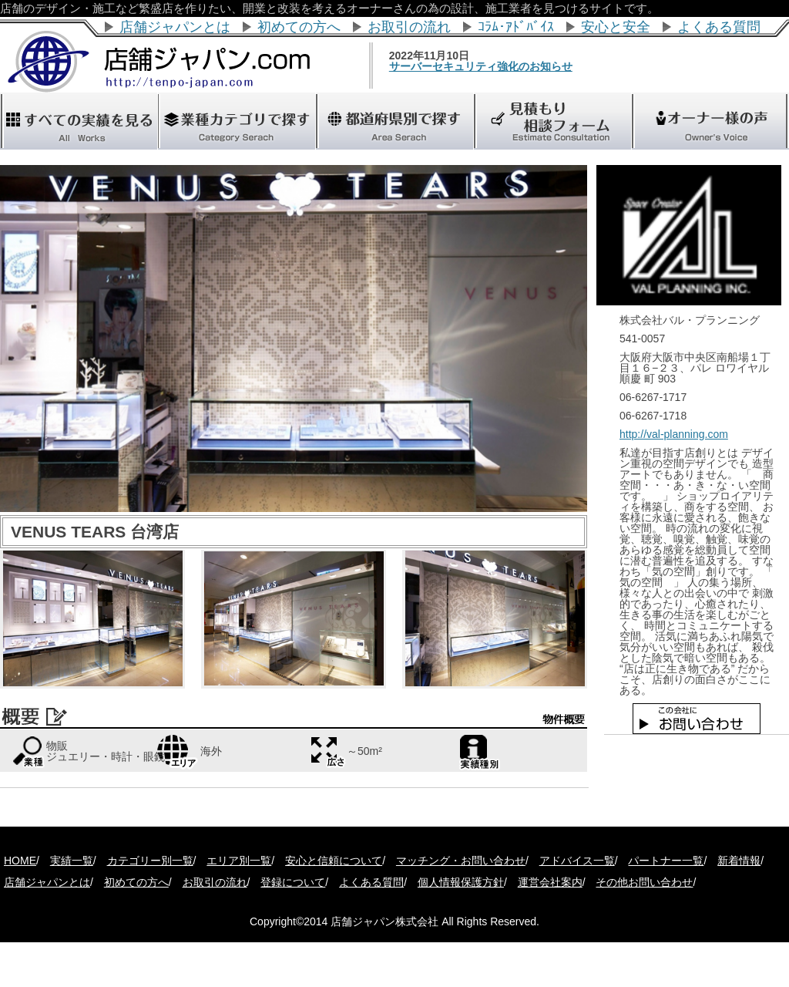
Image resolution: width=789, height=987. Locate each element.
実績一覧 (71, 860)
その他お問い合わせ (644, 882)
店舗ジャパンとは (174, 27)
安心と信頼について (333, 860)
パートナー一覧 (665, 860)
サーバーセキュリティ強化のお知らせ (507, 66)
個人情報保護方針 (461, 882)
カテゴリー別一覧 (150, 860)
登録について (292, 882)
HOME (20, 860)
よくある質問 (718, 27)
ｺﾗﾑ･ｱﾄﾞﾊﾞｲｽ (516, 27)
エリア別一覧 (238, 860)
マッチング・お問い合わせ (460, 860)
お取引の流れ (409, 27)
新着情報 (738, 860)
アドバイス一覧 (577, 860)
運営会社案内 (550, 882)
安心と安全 (615, 27)
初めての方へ (299, 27)
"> (394, 121)
